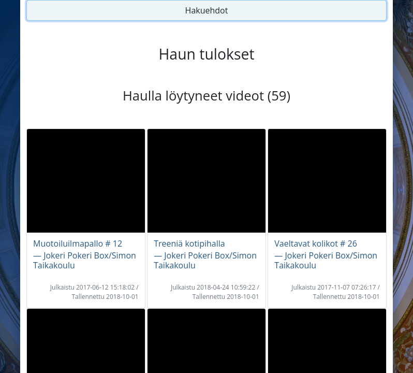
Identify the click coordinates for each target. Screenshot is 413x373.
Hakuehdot (206, 10)
